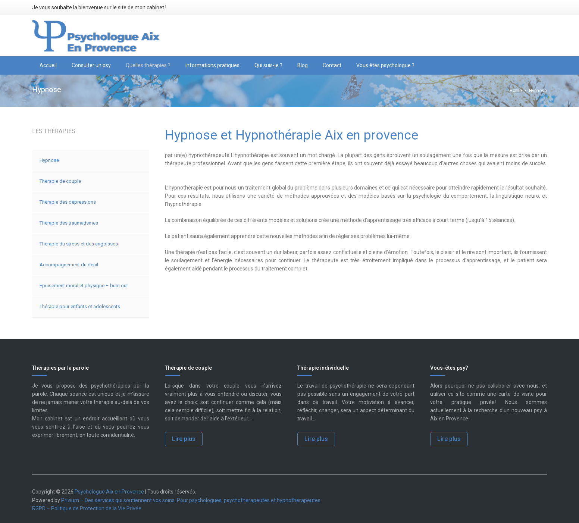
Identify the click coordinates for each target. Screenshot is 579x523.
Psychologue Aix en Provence (109, 492)
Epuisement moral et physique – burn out (84, 285)
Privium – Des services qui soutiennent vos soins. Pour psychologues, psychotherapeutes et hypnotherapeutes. (191, 500)
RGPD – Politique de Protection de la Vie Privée (86, 508)
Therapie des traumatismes (69, 223)
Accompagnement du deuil (69, 264)
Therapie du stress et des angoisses (79, 244)
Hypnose (49, 160)
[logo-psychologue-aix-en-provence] (96, 35)
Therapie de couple (60, 181)
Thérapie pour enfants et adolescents (80, 306)
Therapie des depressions (68, 202)
